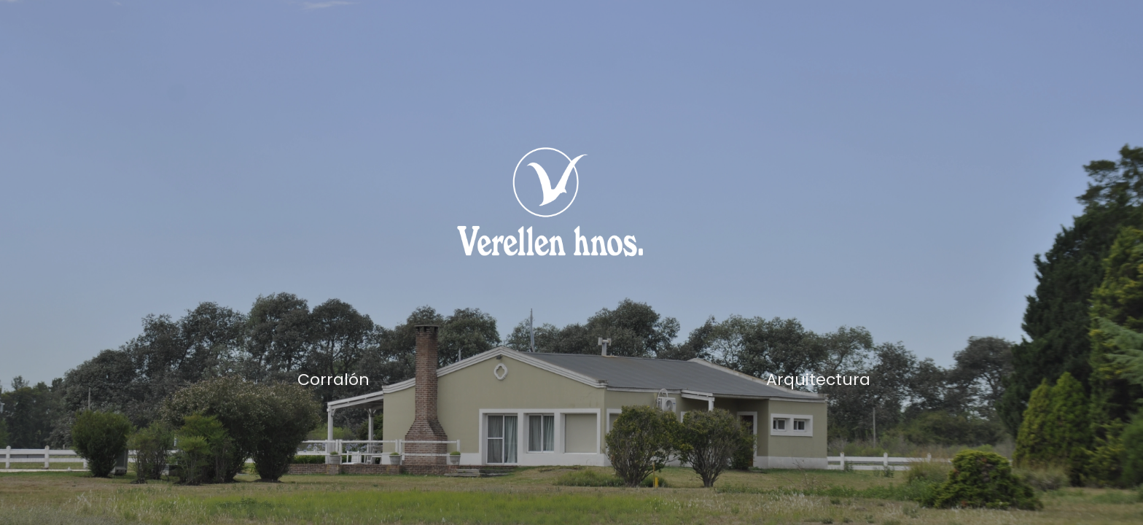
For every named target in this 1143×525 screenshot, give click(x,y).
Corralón (333, 379)
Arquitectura (818, 379)
